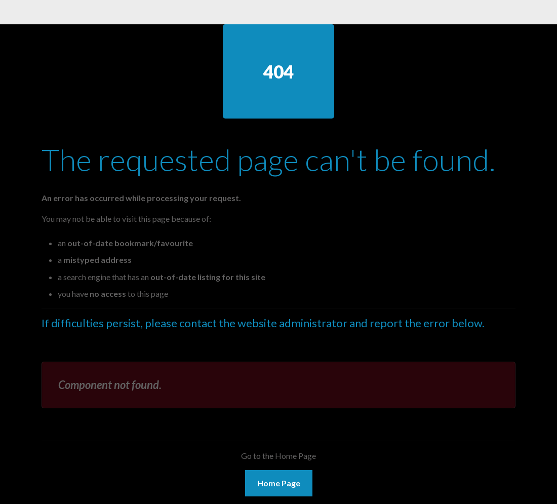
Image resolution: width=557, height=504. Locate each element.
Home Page (278, 483)
